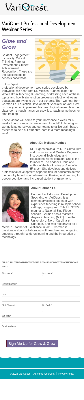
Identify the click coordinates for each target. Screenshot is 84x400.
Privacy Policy (66, 373)
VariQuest (26, 7)
